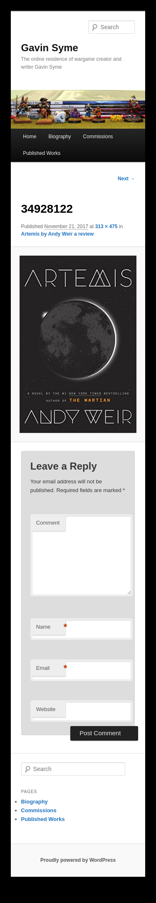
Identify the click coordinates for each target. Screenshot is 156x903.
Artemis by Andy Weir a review (57, 234)
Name (50, 627)
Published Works (41, 153)
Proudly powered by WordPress (78, 860)
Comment (47, 523)
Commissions (98, 136)
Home (29, 136)
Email (50, 668)
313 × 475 (106, 226)
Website (46, 709)
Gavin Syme (49, 47)
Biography (59, 136)
